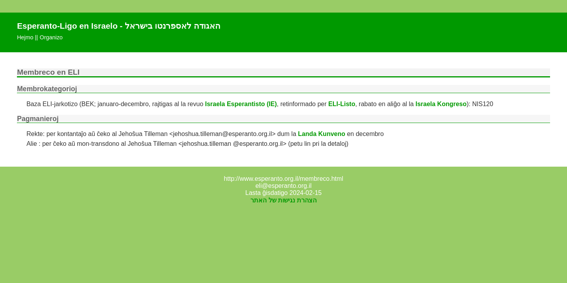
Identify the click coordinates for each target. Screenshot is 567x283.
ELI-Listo (341, 104)
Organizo (51, 37)
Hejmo (25, 37)
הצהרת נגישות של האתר (283, 200)
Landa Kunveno (321, 133)
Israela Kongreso (441, 104)
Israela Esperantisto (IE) (241, 104)
